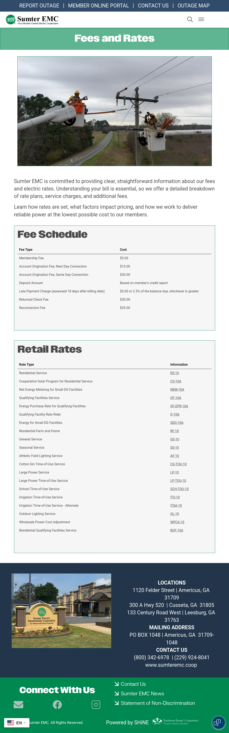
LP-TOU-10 (178, 481)
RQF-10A (176, 530)
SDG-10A (176, 423)
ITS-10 (175, 497)
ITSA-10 (176, 506)
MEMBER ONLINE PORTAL (98, 6)
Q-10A (174, 414)
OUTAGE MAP (193, 6)
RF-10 (174, 431)
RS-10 (174, 373)
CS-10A (175, 381)
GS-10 (174, 439)
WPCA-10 (177, 522)
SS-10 (174, 448)
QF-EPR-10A (179, 406)
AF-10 (174, 456)
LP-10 (174, 472)
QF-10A (175, 398)
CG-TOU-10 (178, 464)
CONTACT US (153, 6)
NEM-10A (177, 390)
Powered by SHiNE (127, 723)
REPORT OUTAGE (39, 6)
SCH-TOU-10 (179, 489)
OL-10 (174, 514)
